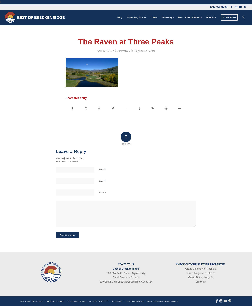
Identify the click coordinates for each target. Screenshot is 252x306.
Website (102, 192)
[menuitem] (120, 17)
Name (102, 169)
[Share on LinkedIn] (126, 108)
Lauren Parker (147, 51)
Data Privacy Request (168, 301)
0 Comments (121, 51)
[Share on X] (85, 108)
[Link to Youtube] (240, 7)
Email (102, 181)
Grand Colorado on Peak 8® (200, 268)
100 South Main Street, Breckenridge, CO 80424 (126, 281)
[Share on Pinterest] (112, 108)
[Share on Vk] (152, 108)
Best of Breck (37, 301)
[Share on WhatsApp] (99, 108)
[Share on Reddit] (166, 108)
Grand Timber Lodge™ (200, 277)
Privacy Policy (152, 301)
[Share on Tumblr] (139, 108)
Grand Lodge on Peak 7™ (201, 273)
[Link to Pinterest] (245, 7)
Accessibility (117, 301)
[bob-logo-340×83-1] (35, 17)
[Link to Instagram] (236, 7)
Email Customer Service (126, 277)
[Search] (243, 17)
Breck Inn (201, 281)
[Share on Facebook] (72, 108)
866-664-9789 (219, 6)
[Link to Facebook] (231, 7)
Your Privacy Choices (135, 301)
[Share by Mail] (179, 108)
